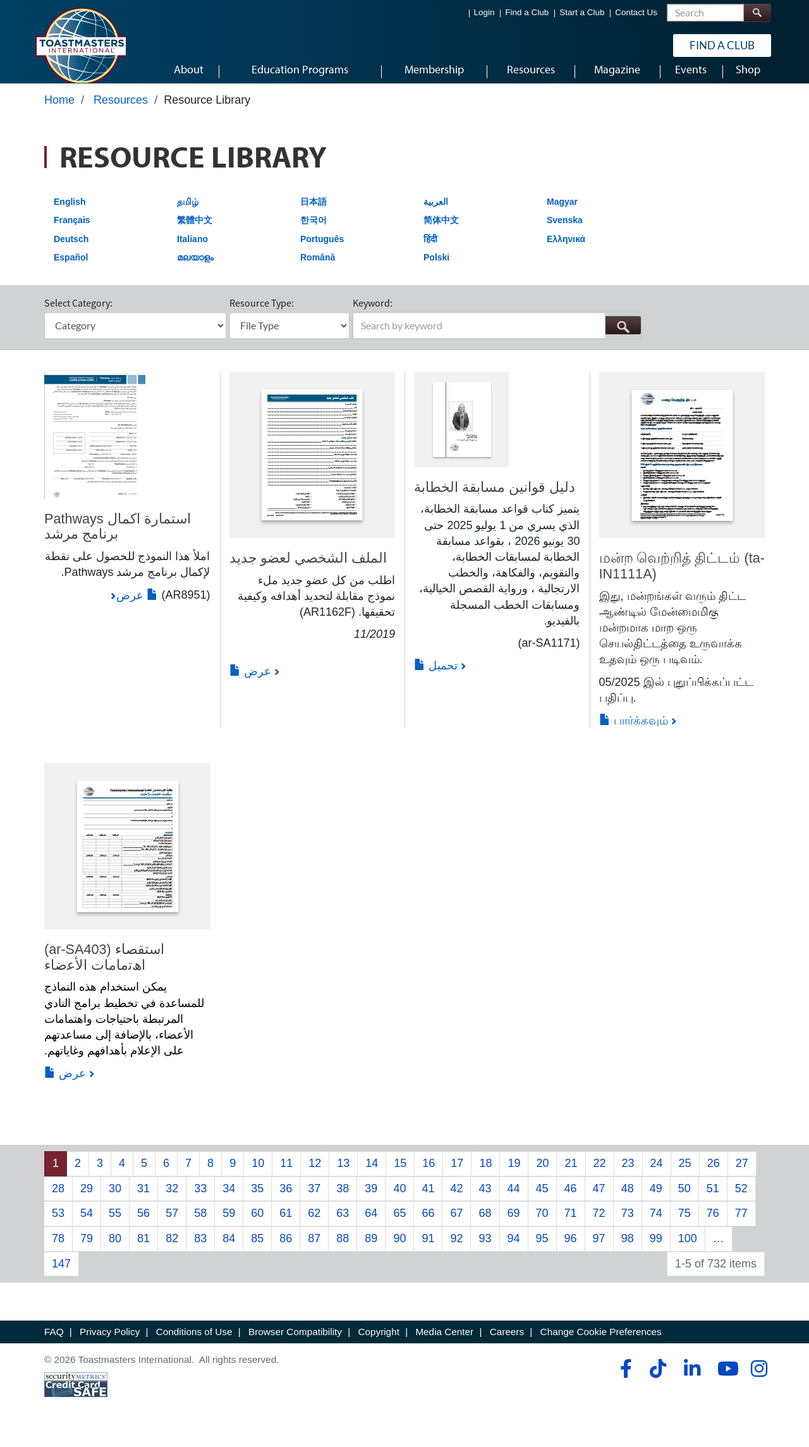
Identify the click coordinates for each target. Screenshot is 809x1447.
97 (599, 1250)
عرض (137, 607)
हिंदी (430, 251)
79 (86, 1250)
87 (314, 1250)
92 (456, 1250)
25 (685, 1175)
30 (115, 1200)
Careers (507, 1344)
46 (570, 1200)
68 (484, 1225)
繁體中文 (194, 232)
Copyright (378, 1344)
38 (342, 1200)
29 (86, 1200)
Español (71, 270)
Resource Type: (261, 314)
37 (314, 1200)
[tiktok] (657, 1380)
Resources (121, 112)
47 (599, 1200)
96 (570, 1250)
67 (456, 1225)
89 (371, 1250)
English (70, 214)
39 (371, 1200)
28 (58, 1200)
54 (86, 1225)
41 (428, 1200)
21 (570, 1175)
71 (570, 1225)
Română (317, 270)
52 (741, 1200)
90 (399, 1250)
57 (172, 1225)
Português (322, 251)
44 (514, 1200)
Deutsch (71, 251)
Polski (436, 270)
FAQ (54, 1344)
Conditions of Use (194, 1344)
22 (599, 1175)
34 (228, 1200)
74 (656, 1225)
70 (542, 1225)
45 (542, 1200)
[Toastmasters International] (80, 45)
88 (342, 1250)
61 (285, 1225)
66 (428, 1225)
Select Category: (78, 314)
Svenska (565, 232)
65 (399, 1225)
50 (684, 1200)
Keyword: (372, 314)
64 (371, 1225)
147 (61, 1275)
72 (599, 1225)
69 (514, 1225)
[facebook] (624, 1380)
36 (285, 1200)
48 (627, 1200)
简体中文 (441, 232)
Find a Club (527, 13)
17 (457, 1175)
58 (200, 1225)
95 (542, 1250)
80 (115, 1250)
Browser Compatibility (295, 1344)
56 (143, 1225)
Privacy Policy (110, 1344)
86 (285, 1250)
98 (627, 1250)
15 (400, 1175)
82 (172, 1250)
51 (713, 1200)
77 (741, 1225)
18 (485, 1175)
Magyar (562, 214)
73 (627, 1225)
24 (656, 1175)
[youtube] (725, 1380)
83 (200, 1250)
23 (628, 1175)
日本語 (313, 214)
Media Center (444, 1344)
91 (428, 1250)
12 (314, 1175)
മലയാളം (195, 270)
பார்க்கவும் (633, 732)
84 (228, 1250)
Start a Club (581, 13)
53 (58, 1225)
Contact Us (636, 13)
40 (399, 1200)
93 (484, 1250)
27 (742, 1175)
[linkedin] (692, 1380)
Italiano (192, 251)
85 (257, 1250)
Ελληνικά (566, 251)
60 (257, 1225)
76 (713, 1225)
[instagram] (759, 1380)
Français (72, 232)
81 (143, 1250)
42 (456, 1200)
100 (687, 1250)
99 (656, 1250)
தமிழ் (187, 214)
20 (542, 1175)
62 (314, 1225)
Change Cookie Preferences (601, 1344)
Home (59, 112)
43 (484, 1200)
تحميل (436, 677)
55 (115, 1225)
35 (257, 1200)
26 (713, 1175)
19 (514, 1175)
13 (343, 1175)
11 (286, 1175)
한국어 (313, 232)
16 (428, 1175)
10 (258, 1175)
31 (143, 1200)
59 (228, 1225)
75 (684, 1225)
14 (371, 1175)
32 (172, 1200)
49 (656, 1200)
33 (200, 1200)
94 (514, 1250)
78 (58, 1250)
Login (484, 13)
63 (342, 1225)
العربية (435, 214)
